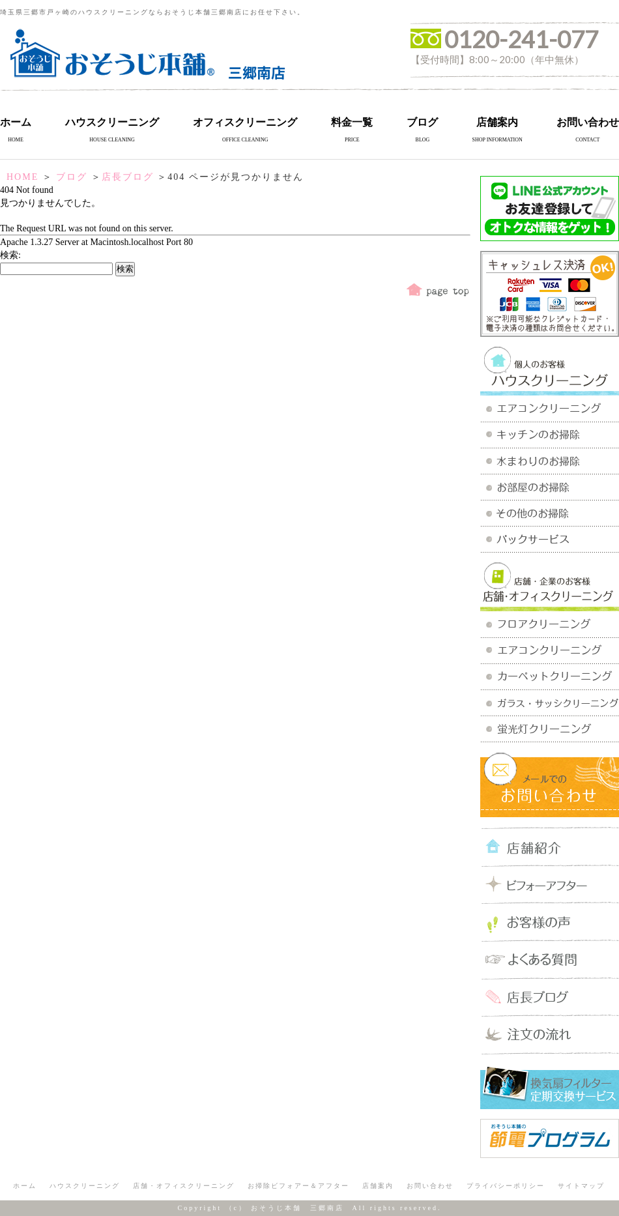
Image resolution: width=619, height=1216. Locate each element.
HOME (22, 177)
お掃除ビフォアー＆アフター (298, 1185)
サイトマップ (581, 1185)
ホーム (15, 122)
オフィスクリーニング (245, 122)
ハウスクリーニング (112, 122)
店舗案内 (497, 122)
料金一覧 (352, 122)
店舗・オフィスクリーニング (184, 1185)
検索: (10, 255)
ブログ (422, 122)
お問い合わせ (587, 122)
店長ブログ (128, 177)
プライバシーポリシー (506, 1185)
